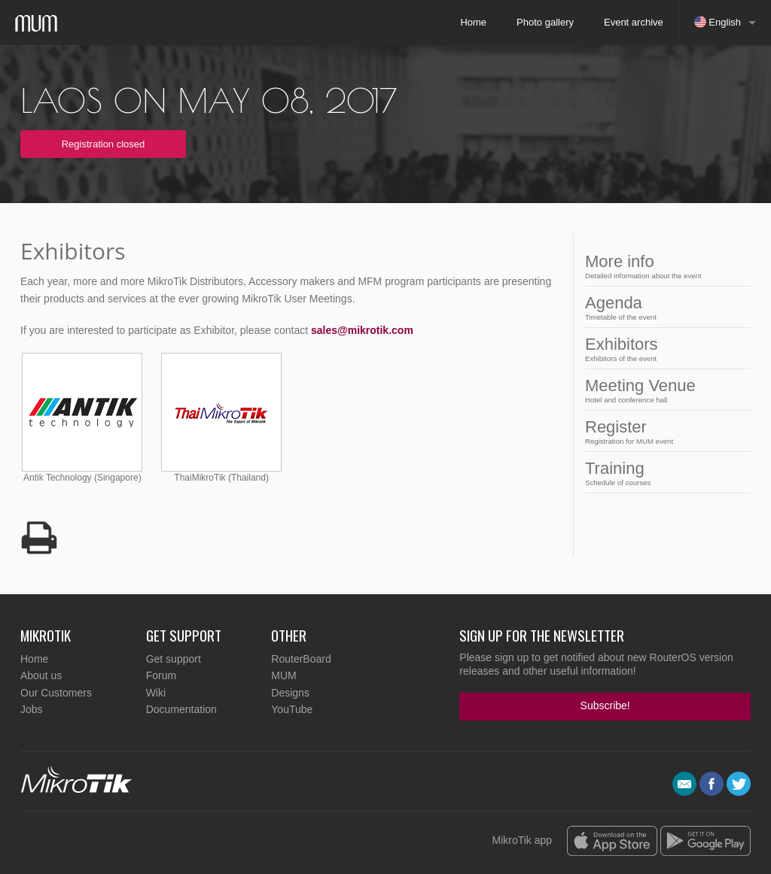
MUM (283, 675)
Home (473, 22)
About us (41, 675)
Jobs (31, 709)
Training (663, 473)
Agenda (663, 307)
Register (663, 431)
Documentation (181, 709)
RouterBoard (301, 659)
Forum (161, 675)
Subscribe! (605, 706)
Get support (173, 659)
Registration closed (103, 144)
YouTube (291, 709)
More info (663, 266)
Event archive (633, 22)
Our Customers (56, 693)
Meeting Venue (663, 390)
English (717, 22)
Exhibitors (663, 349)
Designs (290, 693)
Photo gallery (545, 22)
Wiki (156, 693)
